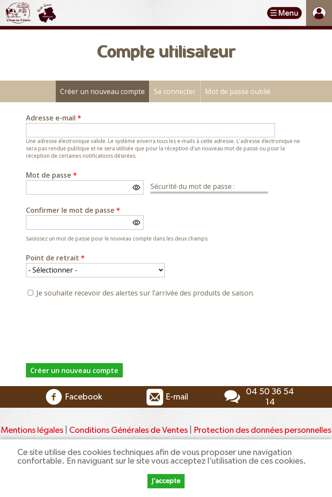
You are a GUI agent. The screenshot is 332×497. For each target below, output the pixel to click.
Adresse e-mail (53, 118)
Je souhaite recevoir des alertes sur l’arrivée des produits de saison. (145, 293)
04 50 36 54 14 (257, 397)
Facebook (72, 397)
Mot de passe (51, 175)
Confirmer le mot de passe (73, 210)
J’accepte (166, 481)
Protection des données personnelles (262, 430)
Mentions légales (32, 430)
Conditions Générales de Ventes (129, 430)
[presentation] (91, 325)
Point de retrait (55, 258)
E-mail (166, 397)
